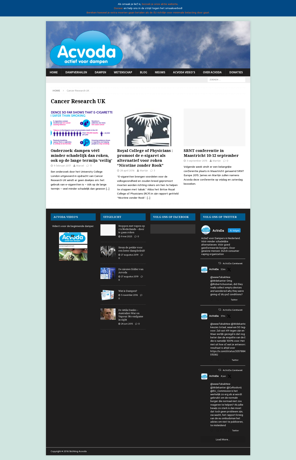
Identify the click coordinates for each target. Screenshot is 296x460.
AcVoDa (214, 269)
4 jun (223, 376)
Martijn (144, 171)
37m (223, 316)
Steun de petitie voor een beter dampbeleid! (131, 249)
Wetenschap (123, 72)
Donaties (236, 72)
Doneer (118, 8)
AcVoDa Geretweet (232, 263)
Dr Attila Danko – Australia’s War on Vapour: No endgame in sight (130, 314)
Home (54, 72)
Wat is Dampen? (127, 291)
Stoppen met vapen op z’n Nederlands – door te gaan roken (131, 229)
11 (91, 166)
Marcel (80, 166)
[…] (107, 189)
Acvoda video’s (184, 72)
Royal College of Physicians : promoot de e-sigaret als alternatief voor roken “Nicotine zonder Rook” (145, 158)
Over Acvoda (212, 72)
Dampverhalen (76, 72)
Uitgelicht (112, 217)
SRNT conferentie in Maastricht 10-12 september (211, 153)
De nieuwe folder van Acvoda (130, 270)
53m (223, 269)
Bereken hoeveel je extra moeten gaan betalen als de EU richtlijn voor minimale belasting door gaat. (148, 12)
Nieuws (160, 72)
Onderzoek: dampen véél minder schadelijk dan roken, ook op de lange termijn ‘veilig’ (81, 155)
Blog (143, 72)
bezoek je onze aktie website (160, 4)
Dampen (100, 72)
